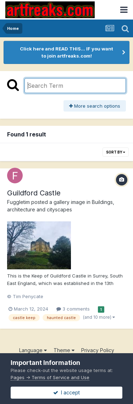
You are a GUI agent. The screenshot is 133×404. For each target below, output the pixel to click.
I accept (66, 392)
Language (33, 350)
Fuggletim (18, 202)
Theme (64, 350)
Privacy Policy (97, 350)
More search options (94, 106)
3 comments (73, 309)
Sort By (115, 152)
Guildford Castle (34, 193)
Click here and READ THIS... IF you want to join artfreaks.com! (66, 52)
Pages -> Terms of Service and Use (50, 377)
